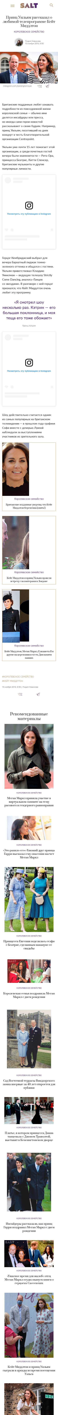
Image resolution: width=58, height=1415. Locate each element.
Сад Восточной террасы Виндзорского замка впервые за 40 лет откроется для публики (29, 1084)
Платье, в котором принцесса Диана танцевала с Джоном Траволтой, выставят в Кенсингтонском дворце (29, 1136)
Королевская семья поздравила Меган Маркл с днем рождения (29, 995)
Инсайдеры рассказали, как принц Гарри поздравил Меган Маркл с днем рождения (29, 1227)
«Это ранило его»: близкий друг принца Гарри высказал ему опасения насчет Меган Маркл (29, 854)
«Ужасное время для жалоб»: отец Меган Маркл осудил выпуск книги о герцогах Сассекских (29, 1279)
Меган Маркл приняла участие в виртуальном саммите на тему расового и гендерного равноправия (29, 802)
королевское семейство (19, 677)
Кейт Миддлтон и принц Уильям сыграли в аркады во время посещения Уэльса (29, 1370)
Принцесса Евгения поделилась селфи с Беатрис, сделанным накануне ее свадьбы (29, 945)
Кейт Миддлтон (13, 681)
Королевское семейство (29, 31)
